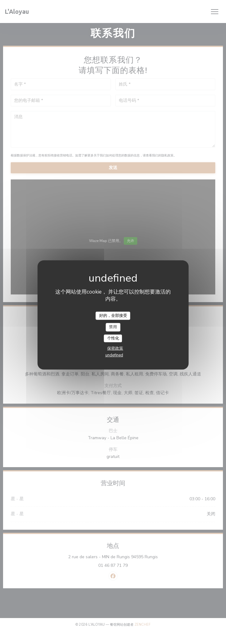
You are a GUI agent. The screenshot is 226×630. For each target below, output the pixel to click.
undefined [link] (114, 355)
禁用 (113, 327)
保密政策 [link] (115, 348)
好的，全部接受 (113, 315)
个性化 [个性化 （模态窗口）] (113, 338)
